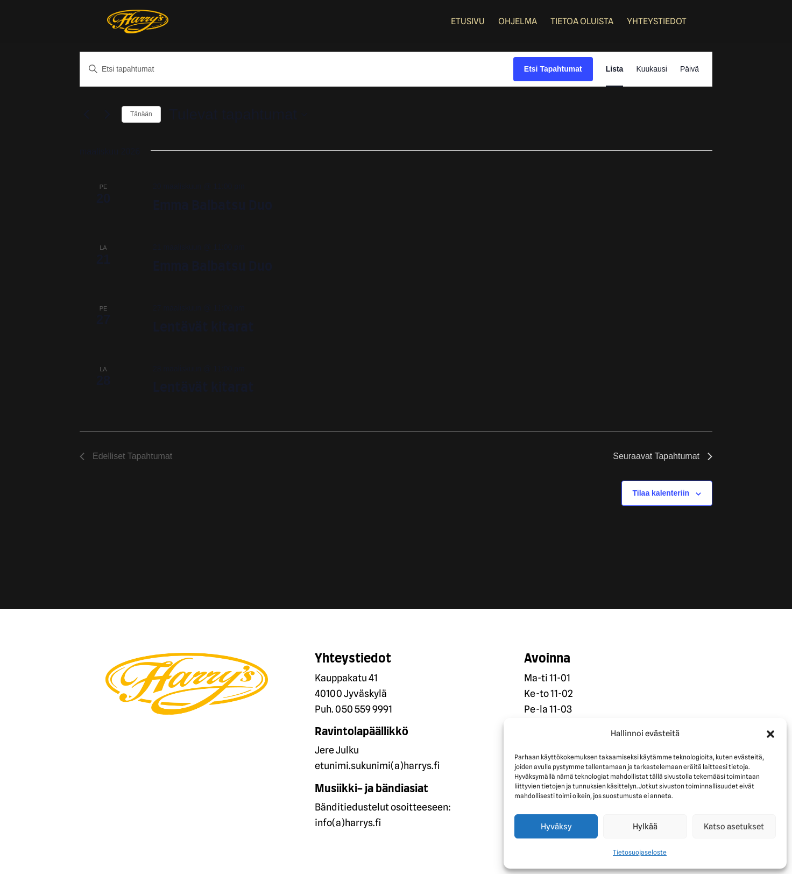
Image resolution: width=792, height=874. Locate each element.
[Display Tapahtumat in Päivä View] (689, 69)
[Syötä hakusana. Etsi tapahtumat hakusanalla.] (296, 69)
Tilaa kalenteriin (661, 493)
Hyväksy (556, 826)
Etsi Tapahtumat (553, 69)
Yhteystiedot (657, 22)
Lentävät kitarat (203, 327)
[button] (770, 734)
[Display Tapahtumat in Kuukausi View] (651, 69)
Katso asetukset (734, 826)
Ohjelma (517, 22)
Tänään (141, 114)
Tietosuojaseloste (640, 852)
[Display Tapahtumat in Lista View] (615, 69)
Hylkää (645, 826)
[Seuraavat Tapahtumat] (107, 114)
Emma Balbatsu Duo (212, 206)
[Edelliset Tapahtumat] (86, 114)
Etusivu (468, 22)
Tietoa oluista (581, 22)
